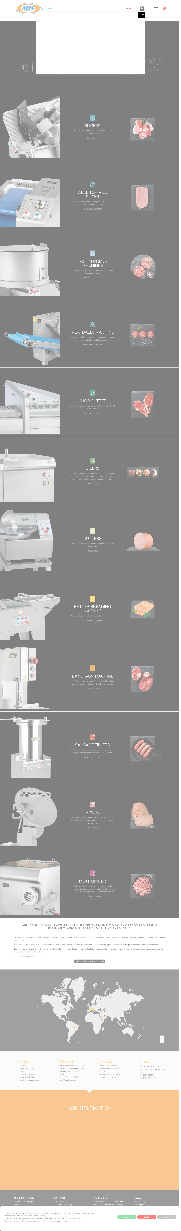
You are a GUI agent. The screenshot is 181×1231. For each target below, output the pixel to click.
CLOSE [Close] (141, 14)
